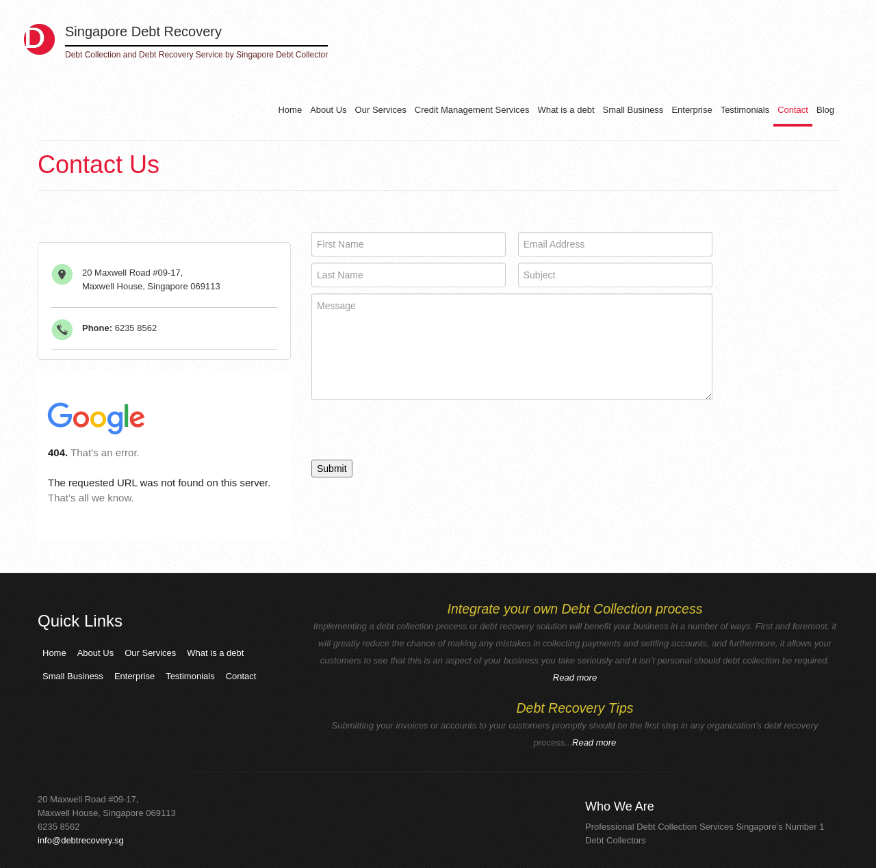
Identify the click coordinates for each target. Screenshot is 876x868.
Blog (825, 110)
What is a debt (565, 110)
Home (290, 110)
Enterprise (691, 110)
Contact (792, 110)
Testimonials (745, 110)
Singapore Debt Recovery (143, 31)
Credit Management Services (472, 110)
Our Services (381, 110)
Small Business (633, 110)
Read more (575, 677)
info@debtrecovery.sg (81, 840)
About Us (328, 110)
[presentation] (415, 433)
